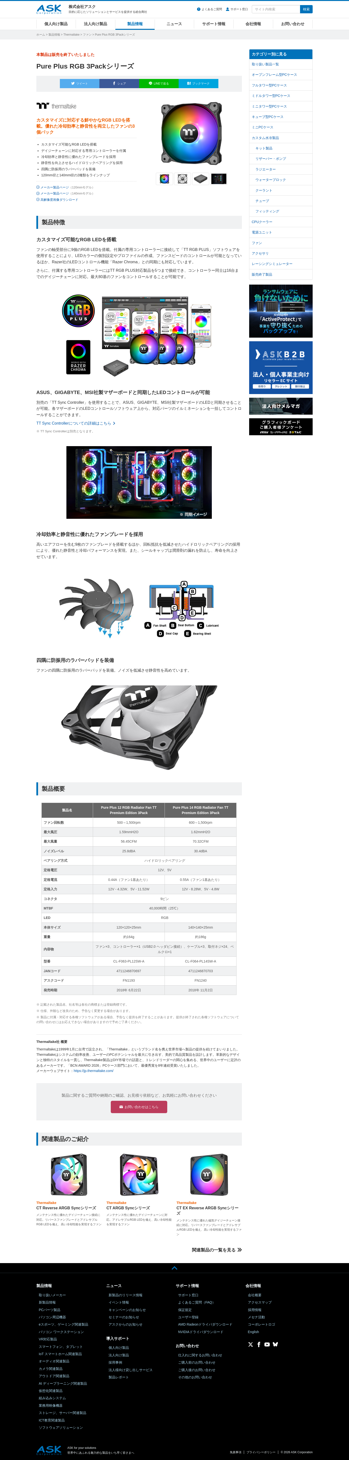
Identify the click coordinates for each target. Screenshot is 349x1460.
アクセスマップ (260, 1302)
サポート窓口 (239, 9)
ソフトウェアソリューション (61, 1427)
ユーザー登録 (188, 1317)
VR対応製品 (48, 1339)
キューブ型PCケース (268, 117)
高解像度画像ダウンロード (59, 197)
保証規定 (185, 1310)
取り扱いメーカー (52, 1295)
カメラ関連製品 (51, 1368)
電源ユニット (262, 232)
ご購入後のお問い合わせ (196, 1370)
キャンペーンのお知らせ (127, 1310)
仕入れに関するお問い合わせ (200, 1355)
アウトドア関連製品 (54, 1376)
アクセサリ (260, 253)
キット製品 (263, 148)
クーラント (263, 190)
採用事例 (115, 1362)
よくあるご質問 (212, 9)
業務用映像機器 (51, 1405)
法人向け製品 (95, 24)
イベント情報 (119, 1302)
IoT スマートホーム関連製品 (60, 1354)
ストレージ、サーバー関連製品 (62, 1412)
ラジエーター (265, 169)
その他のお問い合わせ (195, 1377)
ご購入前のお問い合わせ (196, 1362)
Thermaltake (71, 34)
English (253, 1332)
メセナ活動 (256, 1317)
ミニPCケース (262, 127)
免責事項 (235, 1452)
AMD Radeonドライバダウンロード (205, 1324)
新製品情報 (47, 1302)
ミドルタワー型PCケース (271, 96)
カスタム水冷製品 (265, 138)
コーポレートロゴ (261, 1324)
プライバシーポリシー (261, 1452)
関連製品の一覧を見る (214, 1249)
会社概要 (255, 1295)
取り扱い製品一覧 (265, 64)
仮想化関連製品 (51, 1390)
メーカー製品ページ (54, 184)
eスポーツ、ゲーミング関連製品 (63, 1324)
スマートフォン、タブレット (61, 1346)
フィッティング (267, 211)
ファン (87, 34)
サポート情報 (213, 24)
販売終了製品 (262, 274)
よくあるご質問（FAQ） (196, 1302)
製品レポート (119, 1377)
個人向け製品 (56, 24)
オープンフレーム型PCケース (274, 75)
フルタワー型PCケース (269, 85)
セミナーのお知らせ (124, 1317)
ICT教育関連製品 (52, 1420)
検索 (306, 9)
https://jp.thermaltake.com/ (93, 1068)
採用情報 (255, 1310)
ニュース (174, 24)
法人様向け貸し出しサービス (131, 1370)
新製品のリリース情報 (126, 1295)
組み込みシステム (52, 1398)
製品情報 (135, 24)
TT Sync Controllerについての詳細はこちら (73, 421)
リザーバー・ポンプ (270, 159)
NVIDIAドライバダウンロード (200, 1332)
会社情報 (253, 24)
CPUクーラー (262, 222)
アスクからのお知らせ (126, 1324)
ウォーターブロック (270, 180)
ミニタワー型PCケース (269, 106)
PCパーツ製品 (49, 1310)
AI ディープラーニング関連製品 (63, 1383)
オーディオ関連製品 (54, 1361)
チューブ (262, 201)
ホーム (40, 34)
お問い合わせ (292, 24)
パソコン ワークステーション (61, 1332)
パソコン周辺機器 (52, 1317)
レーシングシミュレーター (272, 264)
